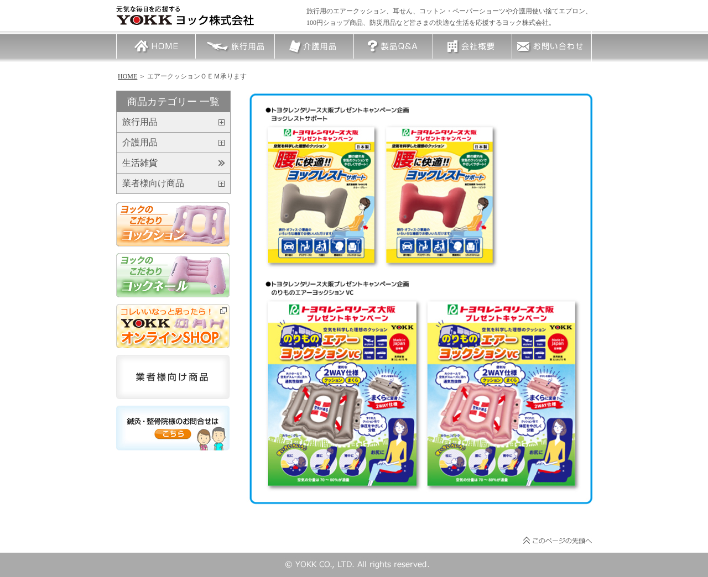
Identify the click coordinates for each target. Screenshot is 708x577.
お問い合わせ (551, 46)
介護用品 (314, 46)
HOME (156, 46)
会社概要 (472, 46)
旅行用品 (235, 46)
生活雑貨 (140, 163)
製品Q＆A (393, 46)
